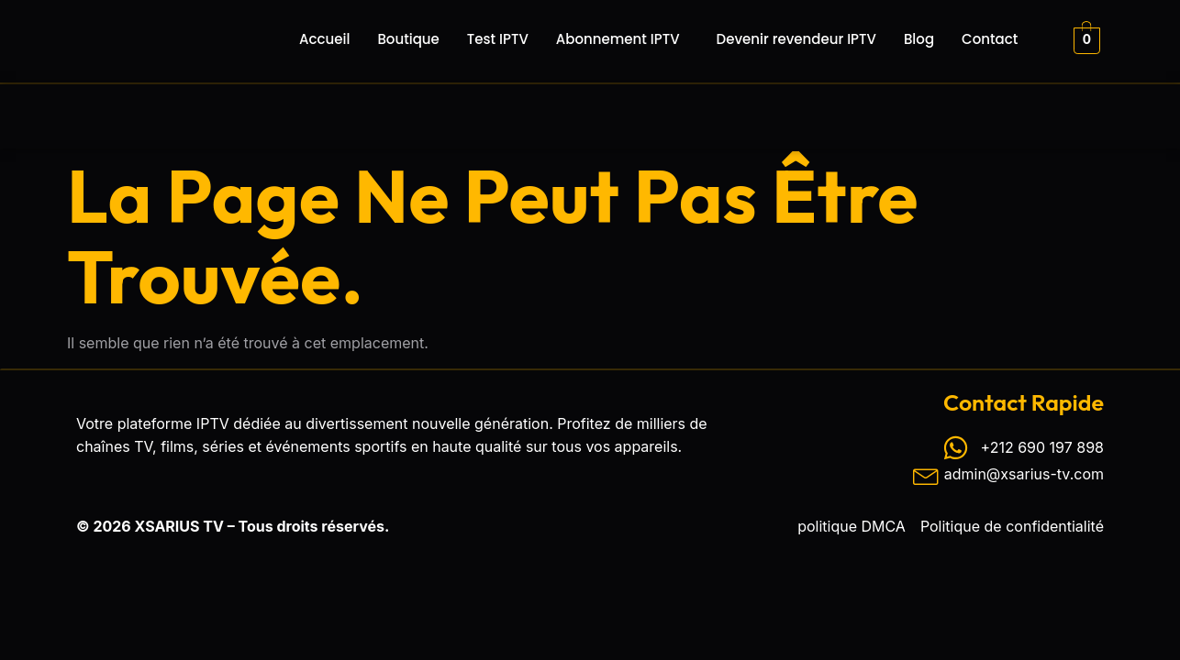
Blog (919, 39)
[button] (622, 39)
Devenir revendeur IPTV (796, 39)
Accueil (324, 39)
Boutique (408, 39)
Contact (990, 39)
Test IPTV (498, 39)
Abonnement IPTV (618, 39)
